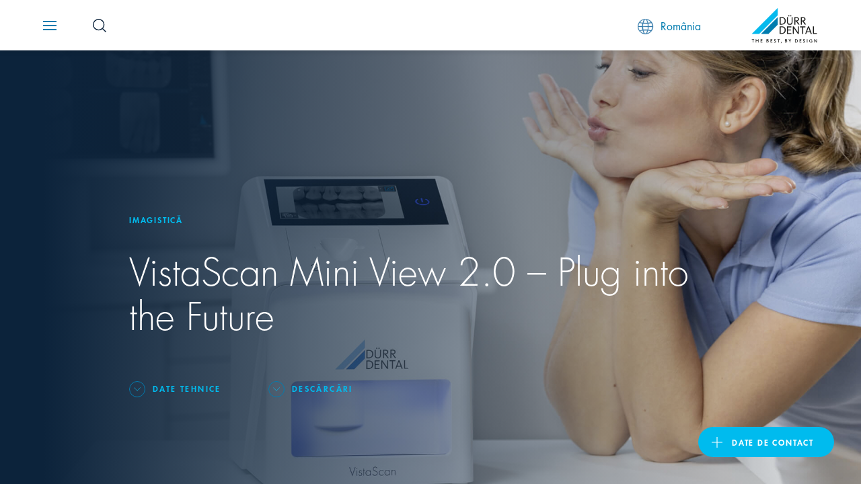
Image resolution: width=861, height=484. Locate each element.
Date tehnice (187, 388)
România (669, 26)
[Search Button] (99, 25)
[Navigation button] (49, 25)
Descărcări (322, 388)
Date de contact (773, 442)
